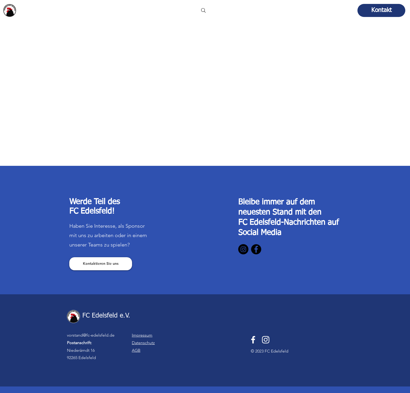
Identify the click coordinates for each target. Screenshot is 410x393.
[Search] (203, 10)
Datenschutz (143, 342)
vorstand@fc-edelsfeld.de (91, 335)
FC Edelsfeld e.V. (43, 8)
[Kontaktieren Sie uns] (100, 263)
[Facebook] (256, 249)
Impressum (142, 335)
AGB (136, 350)
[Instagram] (243, 249)
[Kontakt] (381, 10)
